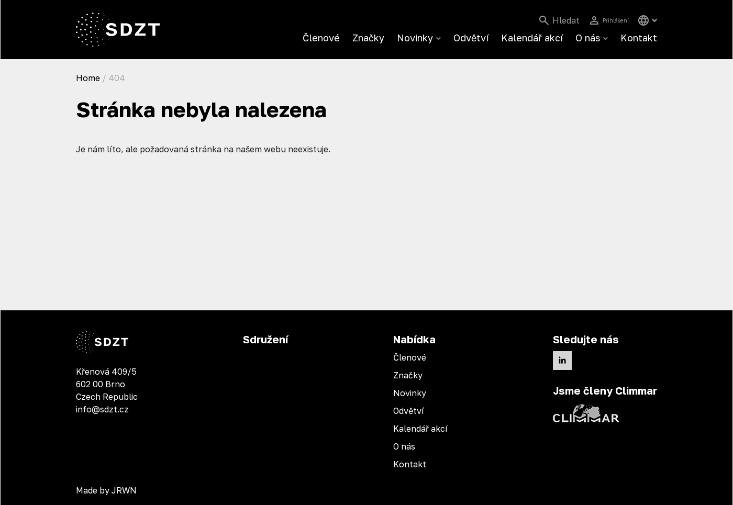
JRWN (124, 490)
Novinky (415, 37)
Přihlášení (609, 20)
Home (88, 78)
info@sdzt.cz (102, 409)
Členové (321, 37)
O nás (587, 37)
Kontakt (638, 37)
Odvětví (470, 37)
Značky (368, 37)
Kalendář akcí (532, 37)
